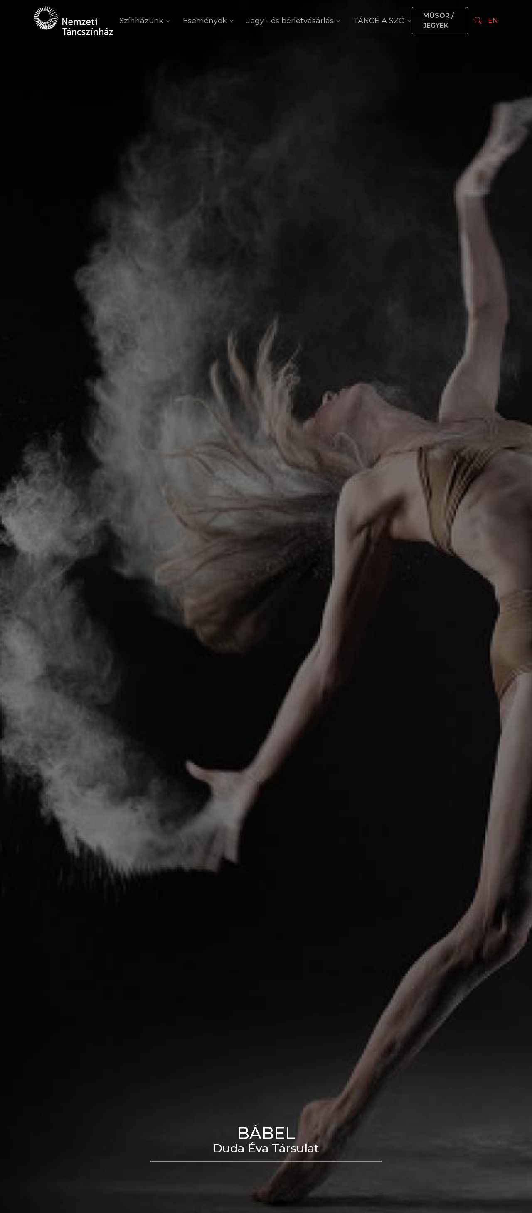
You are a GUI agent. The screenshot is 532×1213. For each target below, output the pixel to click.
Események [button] (208, 20)
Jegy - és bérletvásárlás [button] (293, 20)
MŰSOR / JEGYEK (438, 20)
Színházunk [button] (144, 20)
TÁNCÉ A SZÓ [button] (382, 20)
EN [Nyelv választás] (493, 20)
